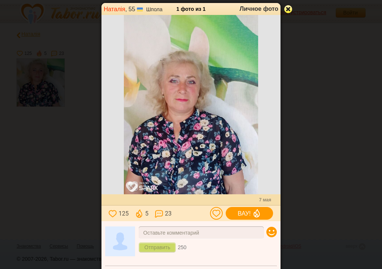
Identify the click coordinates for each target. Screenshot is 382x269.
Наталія (114, 9)
